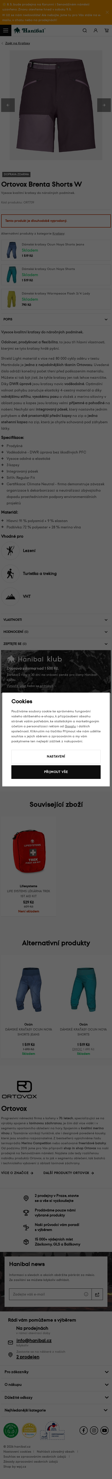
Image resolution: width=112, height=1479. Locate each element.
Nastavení (56, 756)
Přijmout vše (56, 772)
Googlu (70, 726)
